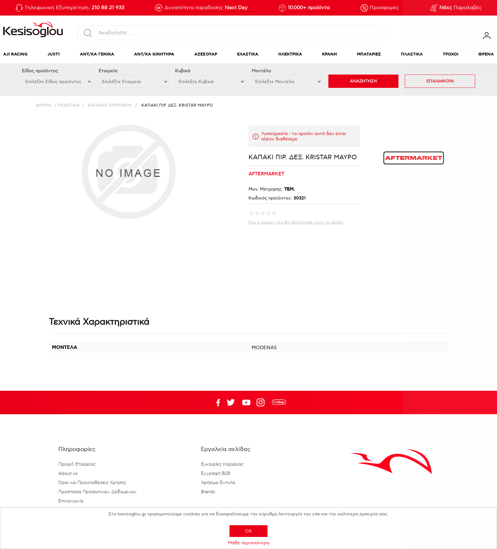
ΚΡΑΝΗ (329, 54)
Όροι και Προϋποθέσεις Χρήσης (92, 482)
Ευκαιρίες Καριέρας (222, 464)
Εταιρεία (108, 71)
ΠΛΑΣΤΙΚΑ (412, 54)
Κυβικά (182, 71)
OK (248, 531)
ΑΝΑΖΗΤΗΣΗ (363, 81)
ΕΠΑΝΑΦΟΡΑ (440, 81)
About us (68, 473)
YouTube (230, 402)
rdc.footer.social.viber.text (279, 402)
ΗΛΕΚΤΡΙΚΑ (290, 54)
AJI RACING (15, 54)
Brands (208, 491)
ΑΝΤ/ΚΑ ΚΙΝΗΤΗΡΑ (154, 54)
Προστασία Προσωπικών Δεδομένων (97, 491)
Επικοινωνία (70, 501)
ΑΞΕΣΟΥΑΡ (205, 54)
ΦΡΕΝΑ (486, 54)
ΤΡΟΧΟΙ (450, 54)
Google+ (261, 402)
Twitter (246, 402)
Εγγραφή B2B (215, 473)
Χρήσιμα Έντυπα (218, 482)
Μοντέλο (261, 71)
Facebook (215, 402)
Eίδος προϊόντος (40, 71)
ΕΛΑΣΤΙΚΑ (247, 54)
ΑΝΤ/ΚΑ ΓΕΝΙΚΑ (97, 54)
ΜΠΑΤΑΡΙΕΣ (369, 54)
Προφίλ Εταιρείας (77, 464)
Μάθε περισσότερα (248, 543)
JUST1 (54, 54)
